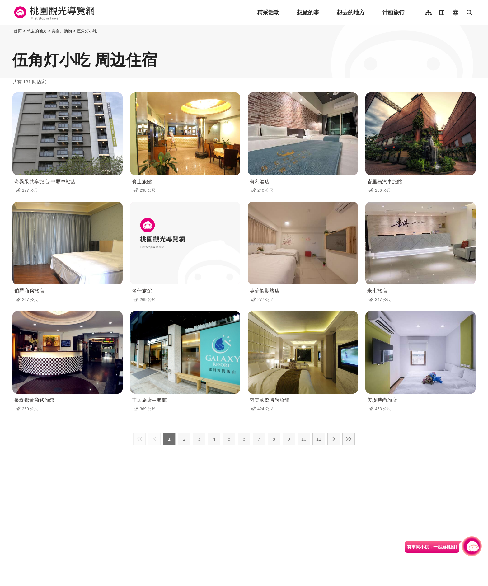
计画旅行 (393, 12)
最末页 (348, 439)
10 (304, 439)
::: (10, 31)
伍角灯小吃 (87, 31)
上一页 (154, 439)
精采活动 (268, 12)
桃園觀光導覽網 (53, 12)
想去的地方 (351, 12)
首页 (18, 31)
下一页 (333, 439)
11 (318, 439)
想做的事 (308, 12)
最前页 (139, 439)
